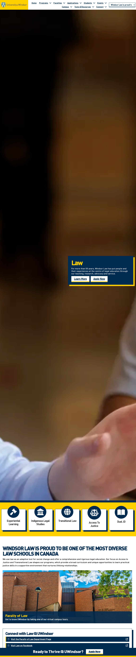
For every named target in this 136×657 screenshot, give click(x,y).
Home (34, 3)
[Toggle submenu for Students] (94, 3)
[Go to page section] (122, 5)
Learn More (80, 278)
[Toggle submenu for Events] (106, 3)
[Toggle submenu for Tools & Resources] (93, 7)
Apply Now (99, 278)
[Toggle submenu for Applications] (80, 3)
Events (100, 3)
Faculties (58, 3)
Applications (72, 3)
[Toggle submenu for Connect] (106, 7)
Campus (65, 7)
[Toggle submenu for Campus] (71, 7)
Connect (99, 7)
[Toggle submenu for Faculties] (64, 3)
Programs (43, 3)
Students (88, 3)
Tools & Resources (82, 7)
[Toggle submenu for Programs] (50, 3)
